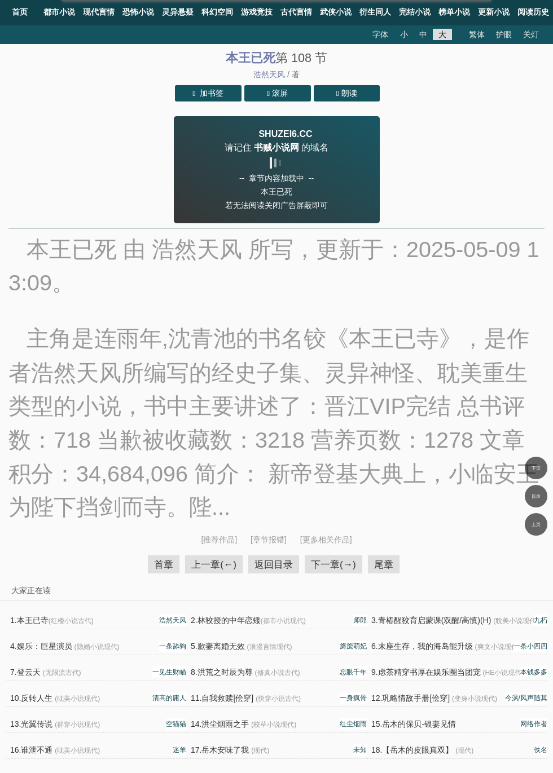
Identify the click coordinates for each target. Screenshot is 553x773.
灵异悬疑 (178, 11)
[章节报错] (270, 539)
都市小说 (59, 11)
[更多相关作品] (326, 539)
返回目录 (273, 564)
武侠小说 (336, 11)
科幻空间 (217, 11)
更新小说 (494, 11)
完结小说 (415, 11)
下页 (536, 468)
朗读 (346, 93)
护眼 (504, 34)
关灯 (531, 34)
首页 (20, 11)
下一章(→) (333, 564)
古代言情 (296, 11)
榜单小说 (454, 11)
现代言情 (99, 11)
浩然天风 (269, 74)
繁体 (477, 34)
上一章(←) (213, 564)
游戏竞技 (257, 11)
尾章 (383, 564)
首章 (163, 564)
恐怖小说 (138, 11)
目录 (536, 496)
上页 (536, 524)
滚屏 (277, 93)
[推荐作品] (220, 539)
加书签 (208, 93)
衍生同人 (375, 11)
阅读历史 (533, 11)
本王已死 (250, 58)
